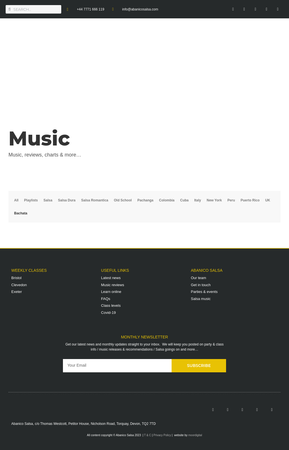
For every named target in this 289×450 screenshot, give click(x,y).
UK (267, 200)
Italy (197, 200)
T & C (147, 435)
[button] (281, 53)
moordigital (195, 435)
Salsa (47, 200)
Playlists (31, 200)
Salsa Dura (66, 200)
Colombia (167, 200)
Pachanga (145, 200)
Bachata (20, 213)
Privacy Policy (162, 435)
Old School (123, 200)
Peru (231, 200)
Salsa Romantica (94, 200)
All (16, 200)
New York (214, 200)
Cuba (184, 200)
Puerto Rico (250, 200)
